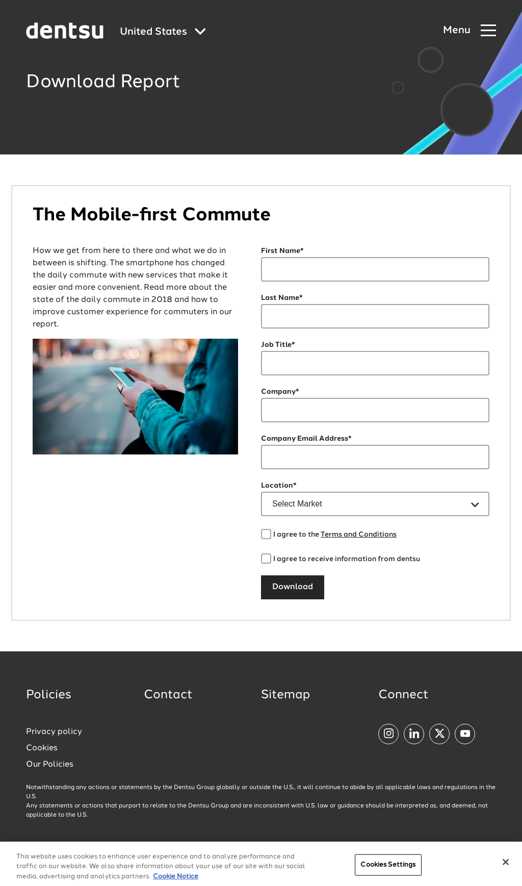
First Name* (282, 251)
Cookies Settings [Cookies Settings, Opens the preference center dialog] (387, 868)
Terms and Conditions (359, 534)
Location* (279, 485)
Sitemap (285, 695)
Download (292, 587)
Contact (168, 695)
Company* (280, 391)
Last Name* (282, 297)
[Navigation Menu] (469, 30)
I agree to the (335, 534)
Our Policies (49, 765)
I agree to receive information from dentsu (346, 559)
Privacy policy (54, 732)
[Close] (505, 865)
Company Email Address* (306, 438)
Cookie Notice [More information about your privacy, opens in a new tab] (175, 880)
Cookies (42, 748)
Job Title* (278, 344)
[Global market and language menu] (163, 32)
